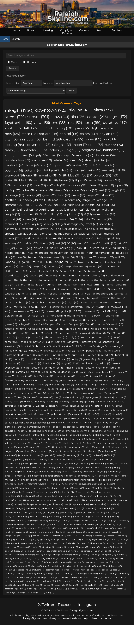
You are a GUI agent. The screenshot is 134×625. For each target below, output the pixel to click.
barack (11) (98, 315)
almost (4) (20, 475)
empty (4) (20, 500)
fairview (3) (92, 558)
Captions (14, 62)
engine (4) (19, 471)
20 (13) (42, 293)
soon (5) (117, 427)
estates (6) (52, 401)
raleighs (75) (61, 145)
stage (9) (102, 346)
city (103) (12, 139)
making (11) (83, 315)
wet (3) (8, 536)
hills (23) (90, 219)
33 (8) (45, 372)
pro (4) (81, 508)
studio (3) (109, 528)
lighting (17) (12, 261)
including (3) (38, 570)
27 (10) (111, 333)
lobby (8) (77, 359)
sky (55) (69, 155)
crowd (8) (31, 359)
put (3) (106, 539)
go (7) (8, 384)
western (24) (47, 219)
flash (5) (113, 422)
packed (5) (79, 451)
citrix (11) (121, 320)
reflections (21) (30, 238)
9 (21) (100, 238)
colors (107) (89, 134)
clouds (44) (110, 165)
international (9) (91, 341)
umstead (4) (11, 467)
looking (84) (14, 145)
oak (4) (33, 516)
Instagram (87, 605)
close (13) (121, 284)
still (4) (37, 488)
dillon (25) (55, 214)
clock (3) (55, 539)
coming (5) (37, 443)
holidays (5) (53, 435)
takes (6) (53, 405)
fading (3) (29, 585)
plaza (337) (103, 110)
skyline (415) (80, 110)
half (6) (95, 414)
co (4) (81, 492)
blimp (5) (107, 435)
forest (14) (122, 280)
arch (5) (22, 427)
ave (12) (121, 298)
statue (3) (9, 528)
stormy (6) (20, 414)
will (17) (120, 257)
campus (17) (106, 257)
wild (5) (8, 443)
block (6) (109, 405)
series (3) (36, 547)
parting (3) (10, 539)
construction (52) (17, 160)
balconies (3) (87, 551)
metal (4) (74, 463)
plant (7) (18, 384)
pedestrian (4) (105, 459)
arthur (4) (57, 508)
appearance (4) (81, 504)
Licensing (47, 30)
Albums (29, 62)
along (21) (46, 233)
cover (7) (53, 388)
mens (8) (36, 372)
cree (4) (53, 492)
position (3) (36, 536)
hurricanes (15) (72, 275)
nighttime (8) (102, 363)
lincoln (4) (58, 504)
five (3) (111, 558)
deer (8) (66, 372)
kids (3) (115, 562)
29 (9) (79, 346)
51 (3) (104, 520)
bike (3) (54, 558)
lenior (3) (102, 558)
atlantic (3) (73, 547)
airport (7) (110, 376)
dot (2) (23, 589)
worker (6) (42, 405)
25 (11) (22, 315)
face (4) (118, 496)
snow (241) (60, 117)
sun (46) (46, 165)
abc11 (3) (99, 528)
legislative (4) (28, 496)
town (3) (20, 554)
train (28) (64, 195)
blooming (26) (45, 209)
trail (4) (115, 512)
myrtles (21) (111, 233)
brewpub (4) (50, 496)
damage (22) (75, 224)
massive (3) (45, 543)
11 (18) (79, 257)
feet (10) (90, 324)
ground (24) (13, 219)
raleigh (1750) (19, 110)
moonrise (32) (76, 185)
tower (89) (93, 139)
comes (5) (38, 455)
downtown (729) (51, 110)
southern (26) (90, 204)
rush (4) (66, 471)
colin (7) (65, 393)
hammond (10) (68, 333)
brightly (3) (34, 539)
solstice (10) (105, 337)
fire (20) (10, 248)
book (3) (19, 577)
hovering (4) (44, 480)
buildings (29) (14, 195)
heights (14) (107, 280)
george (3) (100, 524)
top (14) (9, 284)
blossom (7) (87, 393)
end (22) (61, 229)
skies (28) (108, 195)
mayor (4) (102, 471)
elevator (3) (120, 528)
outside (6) (94, 410)
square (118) (48, 134)
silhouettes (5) (119, 447)
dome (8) (19, 359)
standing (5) (109, 439)
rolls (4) (20, 492)
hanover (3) (54, 520)
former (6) (10, 410)
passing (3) (61, 547)
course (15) (36, 275)
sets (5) (62, 447)
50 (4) (108, 516)
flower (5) (42, 459)
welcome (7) (56, 384)
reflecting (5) (109, 451)
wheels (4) (43, 484)
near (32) (40, 185)
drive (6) (28, 401)
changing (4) (98, 484)
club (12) (118, 302)
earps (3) (112, 520)
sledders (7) (11, 393)
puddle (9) (107, 355)
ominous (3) (88, 524)
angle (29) (118, 190)
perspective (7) (120, 384)
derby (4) (9, 516)
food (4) (79, 516)
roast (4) (89, 488)
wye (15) (69, 270)
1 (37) (115, 175)
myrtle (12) (102, 306)
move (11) (10, 320)
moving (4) (10, 480)
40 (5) (71, 439)
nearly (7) (105, 384)
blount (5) (40, 439)
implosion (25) (73, 214)
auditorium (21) (51, 238)
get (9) (23, 350)
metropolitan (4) (54, 475)
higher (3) (97, 539)
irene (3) (71, 532)
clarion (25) (93, 209)
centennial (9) (110, 341)
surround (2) (93, 589)
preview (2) (73, 589)
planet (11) (108, 320)
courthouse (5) (76, 447)
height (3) (9, 532)
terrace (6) (44, 414)
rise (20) (96, 243)
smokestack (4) (105, 508)
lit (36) (53, 180)
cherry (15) (98, 275)
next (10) (24, 333)
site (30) (91, 190)
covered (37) (102, 175)
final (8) (70, 367)
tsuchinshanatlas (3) (113, 585)
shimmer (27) (14, 204)
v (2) (65, 589)
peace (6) (105, 414)
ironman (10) (88, 337)
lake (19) (110, 248)
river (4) (73, 484)
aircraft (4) (91, 459)
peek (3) (9, 551)
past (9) (60, 350)
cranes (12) (86, 302)
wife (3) (116, 551)
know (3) (65, 570)
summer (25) (30, 214)
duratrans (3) (22, 532)
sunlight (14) (55, 284)
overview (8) (12, 367)
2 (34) (9, 185)
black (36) (26, 180)
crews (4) (79, 488)
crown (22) (47, 229)
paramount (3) (53, 570)
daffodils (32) (56, 185)
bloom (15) (20, 270)
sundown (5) (27, 451)
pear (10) (55, 324)
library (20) (47, 243)
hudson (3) (10, 573)
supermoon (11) (23, 311)
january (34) (111, 180)
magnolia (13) (104, 293)
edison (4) (100, 492)
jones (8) (25, 367)
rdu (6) (8, 401)
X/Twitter (46, 605)
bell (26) (29, 209)
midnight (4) (11, 488)
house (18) (122, 252)
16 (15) (86, 275)
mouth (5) (80, 443)
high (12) (73, 302)
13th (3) (120, 581)
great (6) (89, 401)
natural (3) (68, 573)
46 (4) (94, 475)
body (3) (9, 524)
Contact (84, 30)
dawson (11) (53, 311)
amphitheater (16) (76, 266)
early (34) (95, 180)
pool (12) (34, 306)
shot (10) (112, 328)
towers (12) (108, 298)
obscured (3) (34, 528)
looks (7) (48, 376)
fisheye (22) (12, 229)
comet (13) (121, 293)
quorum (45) (63, 165)
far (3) (78, 536)
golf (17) (26, 261)
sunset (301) (38, 117)
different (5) (38, 435)
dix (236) (78, 117)
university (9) (116, 346)
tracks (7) (93, 388)
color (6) (18, 401)
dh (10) (48, 337)
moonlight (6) (35, 410)
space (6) (59, 410)
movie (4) (91, 508)
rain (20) (123, 243)
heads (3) (117, 547)
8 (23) (62, 224)
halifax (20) (31, 243)
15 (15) (59, 270)
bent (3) (30, 524)
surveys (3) (19, 524)
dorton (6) (50, 418)
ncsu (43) (80, 170)
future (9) (90, 346)
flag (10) (101, 333)
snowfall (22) (13, 233)
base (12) (45, 302)
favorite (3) (86, 520)
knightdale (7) (118, 388)
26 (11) (44, 315)
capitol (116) (69, 134)
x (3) (54, 528)
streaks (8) (28, 363)
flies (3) (70, 536)
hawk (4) (9, 500)
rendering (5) (49, 431)
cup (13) (90, 293)
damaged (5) (34, 427)
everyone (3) (92, 562)
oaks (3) (20, 573)
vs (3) (99, 585)
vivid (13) (72, 298)
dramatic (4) (93, 512)
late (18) (22, 257)
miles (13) (117, 289)
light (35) (81, 180)
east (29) (104, 190)
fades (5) (61, 455)
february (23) (33, 224)
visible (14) (79, 280)
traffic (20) (109, 243)
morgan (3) (106, 547)
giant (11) (69, 315)
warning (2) (44, 589)
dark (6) (9, 414)
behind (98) (52, 139)
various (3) (21, 520)
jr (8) (97, 359)
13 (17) (73, 261)
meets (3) (80, 558)
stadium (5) (11, 455)
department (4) (13, 512)
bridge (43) (52, 170)
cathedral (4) (22, 516)
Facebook (66, 605)
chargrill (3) (111, 536)
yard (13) (10, 289)
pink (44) (95, 165)
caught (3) (52, 551)
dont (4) (22, 484)
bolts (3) (101, 566)
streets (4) (64, 496)
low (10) (38, 337)
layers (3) (80, 532)
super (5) (106, 427)
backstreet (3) (58, 566)
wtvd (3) (33, 532)
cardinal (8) (22, 372)
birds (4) (9, 475)
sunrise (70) (114, 145)
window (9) (73, 341)
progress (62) (92, 150)
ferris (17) (38, 261)
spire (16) (25, 266)
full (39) (120, 170)
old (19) (54, 248)
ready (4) (32, 484)
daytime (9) (28, 355)
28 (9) (117, 337)
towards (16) (86, 261)
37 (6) (121, 401)
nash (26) (73, 204)
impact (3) (95, 547)
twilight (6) (68, 397)
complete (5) (99, 431)
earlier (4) (117, 480)
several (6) (10, 405)
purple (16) (39, 266)
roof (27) (57, 200)
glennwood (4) (98, 504)
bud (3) (46, 566)
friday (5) (80, 439)
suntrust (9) (79, 355)
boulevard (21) (71, 238)
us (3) (64, 543)
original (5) (122, 431)
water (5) (34, 447)
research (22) (30, 229)
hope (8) (10, 372)
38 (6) (119, 405)
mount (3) (52, 577)
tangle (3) (45, 558)
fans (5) (117, 435)
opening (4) (39, 512)
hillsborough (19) (15, 252)
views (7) (10, 376)
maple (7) (101, 393)
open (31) (121, 185)
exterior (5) (11, 447)
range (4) (89, 516)
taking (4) (10, 492)
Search (100, 30)
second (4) (41, 492)
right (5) (62, 439)
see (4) (68, 504)
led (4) (110, 492)
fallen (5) (90, 447)
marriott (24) (65, 219)
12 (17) (49, 261)
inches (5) (68, 459)
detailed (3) (73, 543)
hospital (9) (28, 346)
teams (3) (73, 585)
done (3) (115, 539)
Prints (30, 30)
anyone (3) (79, 562)
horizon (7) (30, 384)
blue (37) (74, 175)
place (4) (57, 480)
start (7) (9, 388)
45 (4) (97, 467)
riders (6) (62, 418)
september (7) (102, 380)
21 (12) (35, 302)
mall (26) (60, 204)
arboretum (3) (32, 581)
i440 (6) (64, 405)
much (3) (86, 539)
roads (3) (108, 577)
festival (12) (20, 306)
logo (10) (100, 328)
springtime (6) (94, 397)
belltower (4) (33, 508)
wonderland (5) (43, 451)
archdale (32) (23, 185)
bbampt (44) (14, 170)
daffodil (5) (110, 455)
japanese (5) (24, 455)
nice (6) (89, 405)
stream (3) (10, 520)
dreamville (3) (61, 585)
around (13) (52, 289)
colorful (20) (24, 248)
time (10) (25, 328)
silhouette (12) (102, 302)
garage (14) (51, 280)
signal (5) (87, 435)
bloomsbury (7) (53, 380)
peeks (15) (47, 270)
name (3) (85, 570)
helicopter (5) (93, 439)
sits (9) (57, 346)
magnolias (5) (101, 422)
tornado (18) (107, 252)
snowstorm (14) (94, 284)
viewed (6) (108, 397)
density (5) (55, 443)
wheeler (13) (12, 293)
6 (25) (88, 214)
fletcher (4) (38, 475)
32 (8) (76, 363)
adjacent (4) (70, 475)
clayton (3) (33, 520)
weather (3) (105, 562)
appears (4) (79, 512)
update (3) (115, 570)
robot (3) (9, 577)
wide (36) (11, 180)
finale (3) (77, 554)
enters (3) (95, 570)
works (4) (55, 484)
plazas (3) (84, 547)
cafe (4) (125, 475)
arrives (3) (9, 554)
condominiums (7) (65, 376)
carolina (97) (73, 139)
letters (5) (70, 431)
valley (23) (50, 224)
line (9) (56, 355)
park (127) (83, 128)
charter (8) (102, 367)
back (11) (106, 311)
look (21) (97, 233)
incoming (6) (108, 410)
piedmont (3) (120, 577)
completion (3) (76, 528)
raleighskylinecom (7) (30, 380)
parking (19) (67, 248)
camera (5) (10, 431)
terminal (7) (96, 376)
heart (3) (103, 573)
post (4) (9, 471)
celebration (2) (11, 589)
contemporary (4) (14, 463)
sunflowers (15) (115, 275)
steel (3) (106, 532)
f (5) (47, 443)
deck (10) (67, 324)
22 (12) (8, 306)
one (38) (32, 175)
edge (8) (66, 363)
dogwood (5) (12, 451)
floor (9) (70, 350)
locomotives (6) (26, 405)
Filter (71, 90)
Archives (117, 30)
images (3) (18, 536)
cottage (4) (55, 516)
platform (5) (83, 431)
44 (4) (22, 467)
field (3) (50, 573)
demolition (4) (12, 496)
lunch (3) (99, 551)
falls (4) (18, 504)
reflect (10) (50, 333)
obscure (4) (33, 500)
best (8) (36, 367)
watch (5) (101, 443)
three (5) (87, 422)
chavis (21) (89, 238)
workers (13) (68, 289)
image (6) (40, 401)
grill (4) (99, 488)
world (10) (117, 324)
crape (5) (67, 451)
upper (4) (92, 480)
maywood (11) (91, 311)
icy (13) (67, 293)
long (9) (66, 355)
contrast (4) (84, 475)
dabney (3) (36, 566)
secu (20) (83, 243)
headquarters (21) (65, 233)
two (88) (109, 139)
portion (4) (104, 475)
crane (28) (78, 195)
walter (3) (87, 536)
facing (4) (68, 480)
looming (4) (45, 504)
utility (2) (50, 592)
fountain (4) (77, 496)
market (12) (59, 302)
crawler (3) (121, 543)
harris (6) (112, 401)
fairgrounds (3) (51, 562)
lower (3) (75, 570)
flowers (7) (11, 380)
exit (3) (119, 558)
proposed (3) (66, 562)
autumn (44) (33, 170)
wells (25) (108, 209)
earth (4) (43, 516)
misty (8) (55, 372)
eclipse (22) (75, 229)
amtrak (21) (12, 238)
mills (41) (94, 170)
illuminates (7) (24, 376)
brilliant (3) (124, 573)
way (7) (42, 388)
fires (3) (47, 554)
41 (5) (16, 443)
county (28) (33, 195)
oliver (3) (28, 577)
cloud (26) (108, 204)
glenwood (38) (15, 175)
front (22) (92, 224)
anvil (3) (110, 543)
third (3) (47, 536)
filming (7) (53, 393)
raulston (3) (19, 581)
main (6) (32, 414)
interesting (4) (109, 500)
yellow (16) (11, 266)
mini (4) (88, 496)
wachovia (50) (42, 160)
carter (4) (9, 508)
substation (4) (98, 463)
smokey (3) (21, 528)
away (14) (93, 280)
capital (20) (112, 238)
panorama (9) (94, 350)
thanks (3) (60, 532)
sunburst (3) (24, 566)
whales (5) (67, 443)
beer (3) (41, 573)
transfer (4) (68, 516)
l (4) (29, 475)
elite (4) (99, 516)
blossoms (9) (12, 355)
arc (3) (40, 562)
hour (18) (92, 252)
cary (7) (104, 388)
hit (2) (42, 592)
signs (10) (88, 328)
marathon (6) (107, 418)
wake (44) (80, 165)
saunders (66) (55, 150)
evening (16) (55, 266)
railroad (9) (11, 350)
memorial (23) (14, 224)
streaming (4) (33, 467)
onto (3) (57, 554)
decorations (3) (23, 570)
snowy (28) (30, 200)
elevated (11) (53, 320)
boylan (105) (108, 134)
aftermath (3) (73, 566)
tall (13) (97, 289)
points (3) (76, 539)
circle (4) (97, 496)
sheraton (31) (45, 190)
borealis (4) (113, 504)
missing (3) (40, 524)
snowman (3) (40, 577)
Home (16, 30)
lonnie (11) (39, 320)
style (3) (86, 554)
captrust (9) (43, 355)
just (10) (59, 328)
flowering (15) (53, 275)
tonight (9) (121, 355)
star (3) (115, 516)
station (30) (77, 190)
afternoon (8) (12, 363)
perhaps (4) (84, 484)
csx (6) (58, 397)
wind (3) (75, 551)
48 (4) (74, 492)
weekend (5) (58, 422)
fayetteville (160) (18, 123)
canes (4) (122, 500)
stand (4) (55, 488)
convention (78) (37, 145)
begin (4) (30, 492)
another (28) (13, 200)
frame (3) (66, 520)
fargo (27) (89, 200)
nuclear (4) (107, 467)
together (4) (25, 488)
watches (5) (25, 435)
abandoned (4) (48, 500)
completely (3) (109, 554)
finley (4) (20, 508)
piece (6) (64, 401)
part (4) (60, 467)
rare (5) (122, 443)
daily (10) (74, 337)
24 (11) (115, 311)
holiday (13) (55, 293)
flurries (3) (122, 554)
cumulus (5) (54, 459)
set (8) (60, 367)
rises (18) (79, 252)
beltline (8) (87, 363)
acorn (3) (113, 573)
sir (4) (117, 467)
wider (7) (31, 388)
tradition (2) (10, 592)
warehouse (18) (54, 257)
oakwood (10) (87, 333)
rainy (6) (80, 397)
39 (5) (61, 431)
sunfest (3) (68, 581)
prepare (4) (105, 480)
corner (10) (103, 324)
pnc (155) (59, 123)
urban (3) (43, 520)
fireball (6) (74, 418)
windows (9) (36, 350)
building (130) (62, 128)
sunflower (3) (47, 581)
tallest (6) (100, 401)
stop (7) (69, 384)
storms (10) (25, 337)
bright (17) (61, 261)
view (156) (42, 123)
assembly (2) (32, 592)
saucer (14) (36, 280)
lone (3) (58, 573)
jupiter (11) (94, 320)
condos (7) (83, 376)
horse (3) (96, 554)
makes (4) (55, 471)
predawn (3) (11, 566)
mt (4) (61, 500)
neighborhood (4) (27, 480)
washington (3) (114, 524)
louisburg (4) (115, 471)
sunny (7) (113, 393)
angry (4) (105, 512)
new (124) (12, 134)
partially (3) (117, 532)
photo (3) (89, 528)
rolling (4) (112, 463)
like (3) (93, 543)
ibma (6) (85, 418)
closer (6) (77, 414)
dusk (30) (61, 190)
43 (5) (32, 459)
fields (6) (82, 410)
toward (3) (31, 573)
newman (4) (69, 508)
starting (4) (79, 500)
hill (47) (106, 160)
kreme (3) (29, 551)
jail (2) (53, 589)
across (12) (11, 302)
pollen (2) (21, 592)
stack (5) (46, 427)
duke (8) (116, 363)
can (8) (66, 359)
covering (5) (11, 459)
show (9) (49, 350)
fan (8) (8, 359)
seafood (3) (123, 520)
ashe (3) (76, 520)
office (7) (20, 388)
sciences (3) (81, 573)
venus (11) (33, 315)
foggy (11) (68, 320)
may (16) (100, 261)
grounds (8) (49, 367)
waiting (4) (32, 471)
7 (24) (79, 219)
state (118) (30, 134)
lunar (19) (123, 248)
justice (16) (114, 261)
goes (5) (57, 427)
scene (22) (106, 224)
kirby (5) (23, 459)
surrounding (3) (88, 566)
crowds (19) (41, 248)
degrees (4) (53, 512)
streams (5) (86, 427)
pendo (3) (48, 585)
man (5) (57, 451)
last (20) (60, 243)
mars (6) (38, 418)
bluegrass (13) (56, 298)
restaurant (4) (93, 500)
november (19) (63, 252)
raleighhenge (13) (89, 298)
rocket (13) (21, 298)
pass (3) (56, 543)
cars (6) (67, 414)
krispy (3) (18, 551)
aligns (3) (92, 581)
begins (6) (71, 410)
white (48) (60, 160)
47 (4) (65, 484)
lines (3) (96, 520)
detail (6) (117, 414)
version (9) (68, 346)
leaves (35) (66, 180)
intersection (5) (25, 439)
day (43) (66, 170)
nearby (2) (121, 589)
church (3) (40, 551)
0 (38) (63, 175)
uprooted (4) (49, 463)
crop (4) (70, 467)
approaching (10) (42, 328)
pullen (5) (97, 455)
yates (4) (46, 508)
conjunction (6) (27, 422)
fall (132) (30, 128)
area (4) (46, 488)
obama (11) (112, 315)
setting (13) (84, 289)
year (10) (79, 324)
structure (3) (48, 547)
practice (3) (33, 543)
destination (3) (85, 577)
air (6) (87, 414)
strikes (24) (30, 219)
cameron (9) (12, 341)
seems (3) (30, 554)
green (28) (49, 195)
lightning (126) (104, 128)
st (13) (33, 293)
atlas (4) (89, 467)
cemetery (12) (60, 306)
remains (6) (77, 401)
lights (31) (28, 190)
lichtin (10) (11, 333)
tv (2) (59, 589)
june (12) (46, 306)
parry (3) (31, 562)
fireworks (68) (32, 150)
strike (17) (90, 257)
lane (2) (83, 589)
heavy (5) (112, 443)
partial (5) (50, 455)
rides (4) (9, 504)
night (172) (118, 117)
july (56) (42, 155)
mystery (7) (121, 372)
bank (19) (82, 248)
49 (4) (39, 496)
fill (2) (112, 589)
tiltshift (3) (9, 562)
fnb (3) (58, 581)
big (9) (50, 341)
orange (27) (105, 200)
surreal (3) (93, 573)
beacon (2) (32, 589)
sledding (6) (26, 418)
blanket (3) (21, 562)
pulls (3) (8, 581)
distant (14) (23, 284)
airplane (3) (75, 524)
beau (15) (34, 270)
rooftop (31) (12, 190)
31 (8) (38, 363)
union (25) (77, 209)
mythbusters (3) (114, 566)
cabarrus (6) (11, 418)
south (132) (14, 128)
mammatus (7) (28, 393)
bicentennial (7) (105, 372)
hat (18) (70, 257)
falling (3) (98, 577)
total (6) (99, 405)
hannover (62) (113, 150)
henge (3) (110, 581)
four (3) (83, 585)
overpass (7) (82, 384)
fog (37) (87, 175)
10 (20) (71, 243)
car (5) (96, 427)
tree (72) (96, 145)
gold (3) (101, 543)
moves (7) (86, 380)
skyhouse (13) (38, 298)
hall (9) (81, 350)
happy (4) (77, 471)
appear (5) (75, 435)
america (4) (11, 484)
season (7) (117, 380)
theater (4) (118, 488)
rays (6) (120, 418)
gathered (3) (53, 524)
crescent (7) (80, 388)
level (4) (79, 467)
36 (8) (91, 372)
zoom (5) (45, 447)
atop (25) (63, 209)
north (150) (93, 123)
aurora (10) (60, 337)
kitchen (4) (63, 492)
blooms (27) (73, 200)
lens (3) (107, 551)
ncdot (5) (23, 431)
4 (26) (49, 204)
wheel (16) (95, 266)
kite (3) (35, 558)
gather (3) (45, 539)
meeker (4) (89, 471)
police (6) (56, 414)
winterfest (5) (103, 447)
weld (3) (92, 585)
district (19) (97, 248)
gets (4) (111, 484)
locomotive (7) (71, 380)
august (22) (30, 233)
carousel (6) (11, 422)
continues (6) (76, 405)
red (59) (29, 155)
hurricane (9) (44, 346)
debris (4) (85, 463)
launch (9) (94, 355)
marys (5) (23, 447)
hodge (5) (10, 439)
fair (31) (109, 185)
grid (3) (101, 581)
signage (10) (73, 328)
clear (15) (81, 270)
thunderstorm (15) (16, 275)
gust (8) (90, 367)
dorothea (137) (115, 123)
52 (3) (27, 536)
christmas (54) (105, 155)
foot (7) (38, 376)
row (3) (39, 554)
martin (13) (23, 289)
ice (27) (30, 204)
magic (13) (37, 289)
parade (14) (38, 284)
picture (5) (10, 427)
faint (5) (91, 443)
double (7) (65, 388)
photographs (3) (46, 532)
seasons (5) (35, 431)
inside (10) (11, 337)
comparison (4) (33, 463)
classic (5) (52, 439)
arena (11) (81, 320)
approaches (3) (93, 532)
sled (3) (8, 558)
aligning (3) (18, 585)
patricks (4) (66, 512)
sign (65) (73, 150)
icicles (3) (17, 558)
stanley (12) (77, 306)
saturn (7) (32, 397)
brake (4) (123, 463)
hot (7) (94, 384)
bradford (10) (41, 324)
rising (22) (91, 229)
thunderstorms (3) (68, 577)
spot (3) (27, 558)
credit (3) (46, 528)
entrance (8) (45, 359)
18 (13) (106, 289)
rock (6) (22, 410)
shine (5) (25, 443)
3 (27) (39, 204)
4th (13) (9, 298)
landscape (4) (30, 504)
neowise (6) (43, 422)
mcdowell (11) (118, 306)
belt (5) (97, 435)
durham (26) (13, 209)
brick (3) (64, 524)
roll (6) (95, 418)
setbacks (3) (64, 551)
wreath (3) (10, 570)
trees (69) (12, 150)
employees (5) (71, 427)
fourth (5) (86, 455)
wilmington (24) (104, 214)
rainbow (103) (31, 139)
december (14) (73, 284)
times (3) (122, 536)
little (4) (108, 488)
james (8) (88, 359)
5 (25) (43, 214)
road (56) (56, 155)
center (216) (97, 117)
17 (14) (24, 280)
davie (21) (84, 233)
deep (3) (85, 543)
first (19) (33, 252)
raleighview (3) (12, 547)
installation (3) (59, 536)
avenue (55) (84, 155)
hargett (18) (35, 257)
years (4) (108, 496)
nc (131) (44, 128)
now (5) (64, 435)
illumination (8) (51, 363)
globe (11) (67, 311)
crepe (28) (93, 195)
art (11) (8, 311)
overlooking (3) (67, 558)
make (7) (43, 384)
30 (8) (57, 359)
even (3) (124, 539)
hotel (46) (32, 165)
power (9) (38, 341)
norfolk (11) (56, 315)
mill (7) (42, 393)
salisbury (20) (13, 243)
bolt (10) (121, 333)
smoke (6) (121, 397)
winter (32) (95, 185)
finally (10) (37, 333)
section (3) (25, 547)
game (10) (11, 324)
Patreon (67, 33)
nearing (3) (62, 528)
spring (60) (13, 155)
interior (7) (11, 397)
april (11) (39, 311)
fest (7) (22, 397)
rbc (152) (75, 123)
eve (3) (39, 585)
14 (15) (8, 270)
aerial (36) (41, 180)
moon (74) (81, 145)
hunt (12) (24, 302)
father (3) (9, 543)
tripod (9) (26, 341)
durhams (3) (99, 536)
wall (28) (45, 200)
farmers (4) (80, 480)
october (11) (24, 320)
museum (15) (112, 266)
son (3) (105, 570)
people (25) (12, 214)
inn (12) (90, 306)
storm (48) (92, 160)
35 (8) (83, 372)
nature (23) (104, 219)
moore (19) (46, 252)
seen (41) (108, 170)
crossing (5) (11, 435)
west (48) (76, 160)
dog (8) (80, 367)
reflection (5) (94, 451)
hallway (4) (67, 488)
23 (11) (77, 311)
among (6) (122, 410)
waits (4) (115, 475)
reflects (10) (12, 328)
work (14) (65, 280)
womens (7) (46, 397)
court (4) (27, 512)
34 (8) (75, 372)
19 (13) (25, 293)
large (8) (115, 367)
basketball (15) (97, 270)
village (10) (25, 324)
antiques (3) (21, 543)
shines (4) (44, 471)
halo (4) (90, 492)
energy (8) (108, 359)
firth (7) (75, 393)
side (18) (10, 257)
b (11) (124, 311)
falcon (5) (80, 459)
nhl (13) (109, 284)
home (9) (60, 341)
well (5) (111, 431)
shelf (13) (78, 293)
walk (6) (48, 410)
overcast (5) (123, 439)
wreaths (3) (21, 539)
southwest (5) (74, 422)
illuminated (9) (112, 350)
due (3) (8, 585)
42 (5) (54, 447)
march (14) (11, 280)
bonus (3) (65, 539)
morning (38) (48, 175)
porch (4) (63, 463)
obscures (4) (48, 467)
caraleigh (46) (14, 165)
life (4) (69, 500)
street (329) (15, 117)
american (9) (12, 346)
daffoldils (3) (80, 581)
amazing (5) (73, 455)
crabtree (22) (107, 229)
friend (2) (105, 589)
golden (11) (11, 315)
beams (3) (67, 554)
